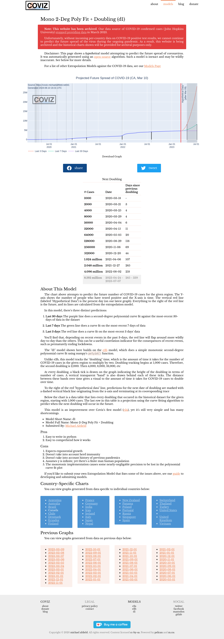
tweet (149, 168)
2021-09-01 (130, 559)
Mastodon (178, 611)
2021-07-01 (129, 566)
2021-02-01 (166, 549)
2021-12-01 (129, 549)
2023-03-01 (56, 569)
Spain (126, 520)
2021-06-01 (130, 569)
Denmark (54, 517)
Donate (193, 4)
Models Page (152, 66)
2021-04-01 (129, 576)
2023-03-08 (56, 552)
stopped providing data (71, 32)
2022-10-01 (92, 549)
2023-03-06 (56, 559)
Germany (91, 503)
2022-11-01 (55, 582)
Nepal (89, 523)
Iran (88, 510)
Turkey (164, 507)
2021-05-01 (129, 572)
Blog (181, 4)
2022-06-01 (93, 562)
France (89, 500)
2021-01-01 (166, 552)
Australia (54, 503)
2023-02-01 (56, 572)
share (75, 168)
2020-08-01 (167, 569)
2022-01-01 (92, 579)
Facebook (179, 608)
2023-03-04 (56, 566)
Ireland (90, 513)
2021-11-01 (129, 552)
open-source (102, 56)
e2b (105, 350)
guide (176, 473)
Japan (89, 520)
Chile (51, 513)
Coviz (45, 601)
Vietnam (165, 523)
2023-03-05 (56, 562)
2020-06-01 (167, 576)
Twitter (178, 606)
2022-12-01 (55, 579)
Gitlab (179, 614)
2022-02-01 (93, 576)
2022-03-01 (93, 572)
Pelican (158, 632)
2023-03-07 (56, 556)
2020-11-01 (166, 559)
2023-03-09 (56, 549)
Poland (127, 507)
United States (168, 510)
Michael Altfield (75, 425)
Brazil (52, 507)
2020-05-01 (167, 579)
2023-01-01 (55, 576)
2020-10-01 (167, 562)
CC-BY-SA (135, 632)
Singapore (129, 517)
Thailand (165, 503)
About (154, 4)
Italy (88, 517)
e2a (125, 410)
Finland (53, 523)
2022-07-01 (93, 559)
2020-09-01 (167, 566)
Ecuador (53, 520)
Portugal (128, 510)
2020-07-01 (167, 572)
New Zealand (131, 500)
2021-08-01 (129, 562)
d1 (134, 611)
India (88, 507)
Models (168, 4)
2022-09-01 (93, 552)
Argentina (54, 500)
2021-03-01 (129, 579)
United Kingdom (165, 518)
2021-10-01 (129, 556)
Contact (90, 608)
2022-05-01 (93, 566)
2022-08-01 (93, 556)
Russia (126, 513)
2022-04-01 (93, 569)
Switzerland (167, 500)
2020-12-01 (166, 556)
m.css (171, 632)
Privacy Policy (90, 606)
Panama (127, 503)
